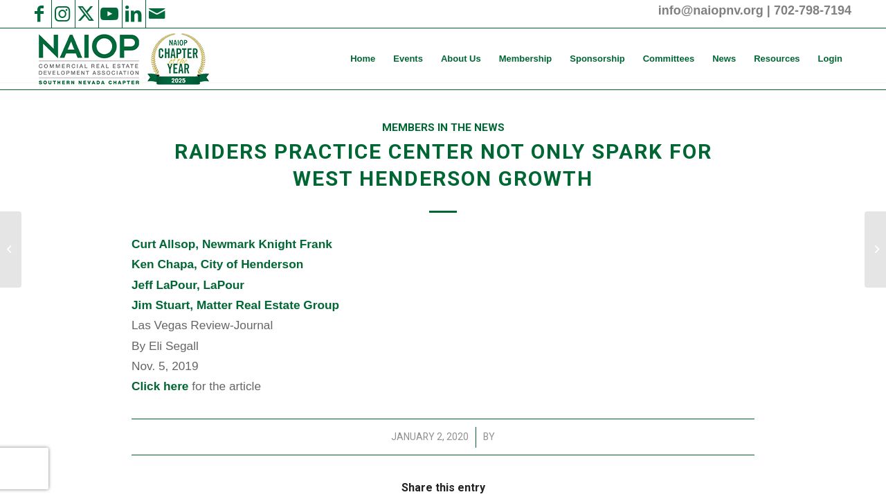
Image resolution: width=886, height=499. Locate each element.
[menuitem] (362, 58)
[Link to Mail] (156, 14)
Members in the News (443, 127)
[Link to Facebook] (38, 14)
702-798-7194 (812, 10)
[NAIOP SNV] (122, 58)
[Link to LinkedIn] (133, 14)
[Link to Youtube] (109, 14)
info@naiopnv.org (710, 10)
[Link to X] (85, 14)
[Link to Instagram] (62, 14)
